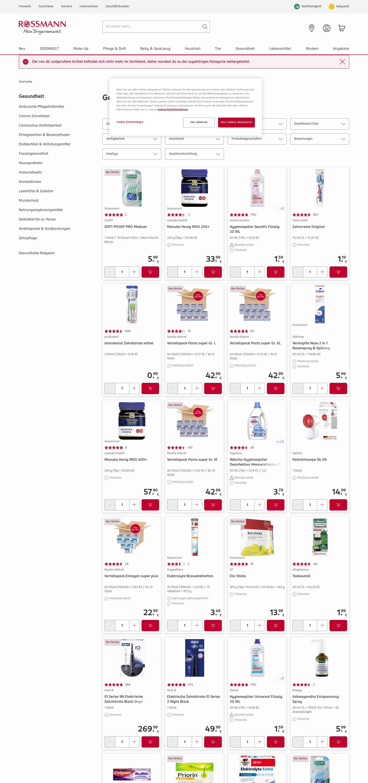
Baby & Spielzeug (155, 48)
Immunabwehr (30, 172)
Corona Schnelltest (34, 116)
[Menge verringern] (110, 272)
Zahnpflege (28, 238)
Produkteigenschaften (257, 139)
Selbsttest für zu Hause (37, 219)
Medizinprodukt (182, 365)
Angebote (341, 48)
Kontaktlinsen (30, 182)
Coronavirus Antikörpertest (40, 125)
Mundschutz (28, 200)
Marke (257, 124)
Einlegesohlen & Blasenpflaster (44, 135)
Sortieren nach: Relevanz (131, 124)
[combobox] (156, 27)
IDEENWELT (49, 48)
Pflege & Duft (114, 48)
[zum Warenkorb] (341, 28)
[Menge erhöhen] (134, 272)
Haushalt (192, 48)
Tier (218, 48)
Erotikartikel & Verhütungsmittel (44, 144)
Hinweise (178, 244)
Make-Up (81, 48)
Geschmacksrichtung (194, 154)
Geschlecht (194, 139)
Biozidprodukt (244, 244)
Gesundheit (245, 48)
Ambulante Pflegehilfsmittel (41, 106)
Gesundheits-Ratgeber (37, 253)
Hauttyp (131, 154)
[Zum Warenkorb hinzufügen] (150, 272)
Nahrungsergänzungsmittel (41, 210)
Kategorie (194, 124)
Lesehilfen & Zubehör (36, 191)
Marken (312, 48)
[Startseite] (59, 28)
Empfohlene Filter (319, 124)
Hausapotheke (30, 163)
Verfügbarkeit (131, 139)
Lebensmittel (280, 48)
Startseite (25, 81)
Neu (22, 48)
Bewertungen (319, 139)
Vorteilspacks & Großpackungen (44, 228)
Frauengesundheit (33, 153)
